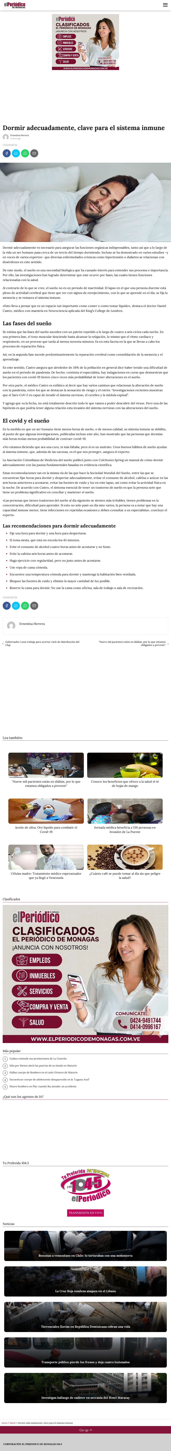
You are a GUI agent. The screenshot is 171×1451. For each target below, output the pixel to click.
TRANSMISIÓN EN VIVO (85, 1213)
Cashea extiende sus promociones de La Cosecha (38, 1058)
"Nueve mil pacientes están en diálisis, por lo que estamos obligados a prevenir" (132, 643)
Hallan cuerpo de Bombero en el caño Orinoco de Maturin (43, 1072)
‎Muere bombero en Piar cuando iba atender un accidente (43, 1086)
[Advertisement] (85, 96)
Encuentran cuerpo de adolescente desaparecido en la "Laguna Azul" (50, 1079)
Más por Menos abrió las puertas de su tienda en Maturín (43, 1065)
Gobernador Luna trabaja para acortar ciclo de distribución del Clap (42, 643)
